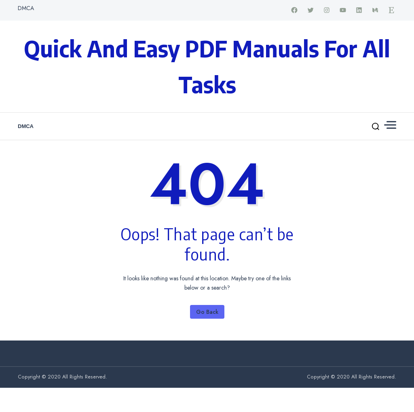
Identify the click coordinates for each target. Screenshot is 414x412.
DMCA (26, 8)
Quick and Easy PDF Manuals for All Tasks (207, 66)
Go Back (207, 312)
